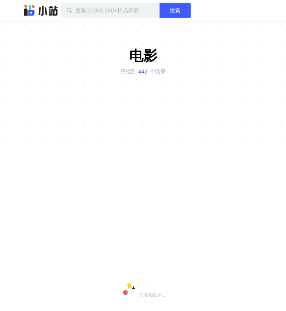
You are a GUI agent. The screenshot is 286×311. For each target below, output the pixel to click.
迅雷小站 (40, 10)
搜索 (175, 10)
